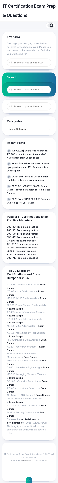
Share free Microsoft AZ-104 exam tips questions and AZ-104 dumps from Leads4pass (28, 167)
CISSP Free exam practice (21, 240)
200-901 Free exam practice (23, 233)
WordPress (27, 460)
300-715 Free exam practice (22, 258)
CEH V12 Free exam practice (22, 244)
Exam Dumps (16, 308)
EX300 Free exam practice (21, 254)
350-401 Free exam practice (22, 237)
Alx (45, 460)
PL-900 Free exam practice (22, 247)
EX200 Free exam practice (21, 251)
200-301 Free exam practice (22, 230)
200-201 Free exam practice (22, 227)
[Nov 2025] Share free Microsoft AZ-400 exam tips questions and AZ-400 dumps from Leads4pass (27, 154)
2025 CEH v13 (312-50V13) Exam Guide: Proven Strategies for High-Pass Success (28, 189)
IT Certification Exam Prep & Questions (29, 11)
